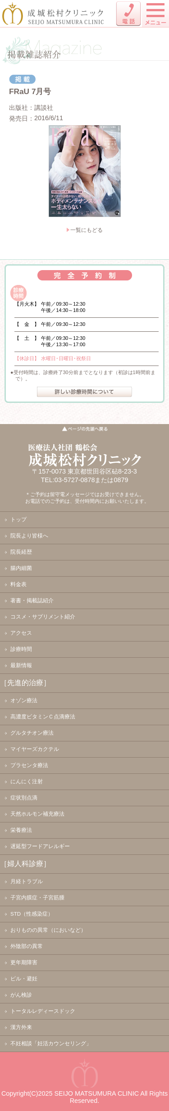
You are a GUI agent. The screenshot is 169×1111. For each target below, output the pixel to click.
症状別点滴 (23, 797)
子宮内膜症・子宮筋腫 (37, 897)
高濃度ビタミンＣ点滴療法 (42, 716)
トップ (18, 519)
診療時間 (21, 649)
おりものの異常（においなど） (48, 930)
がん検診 (21, 995)
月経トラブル (26, 881)
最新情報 (21, 665)
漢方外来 (21, 1027)
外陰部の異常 (26, 946)
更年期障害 (23, 962)
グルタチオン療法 (32, 733)
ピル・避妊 (23, 978)
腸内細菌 (21, 568)
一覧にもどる (86, 230)
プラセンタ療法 (29, 765)
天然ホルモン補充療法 (37, 814)
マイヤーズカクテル (34, 749)
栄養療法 (21, 830)
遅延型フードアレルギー (40, 846)
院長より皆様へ (29, 535)
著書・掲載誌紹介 (32, 600)
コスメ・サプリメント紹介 (42, 616)
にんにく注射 (26, 781)
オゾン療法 (23, 700)
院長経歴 (21, 552)
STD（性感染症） (31, 914)
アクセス (21, 633)
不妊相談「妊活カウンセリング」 (50, 1043)
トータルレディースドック (42, 1011)
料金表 (18, 584)
